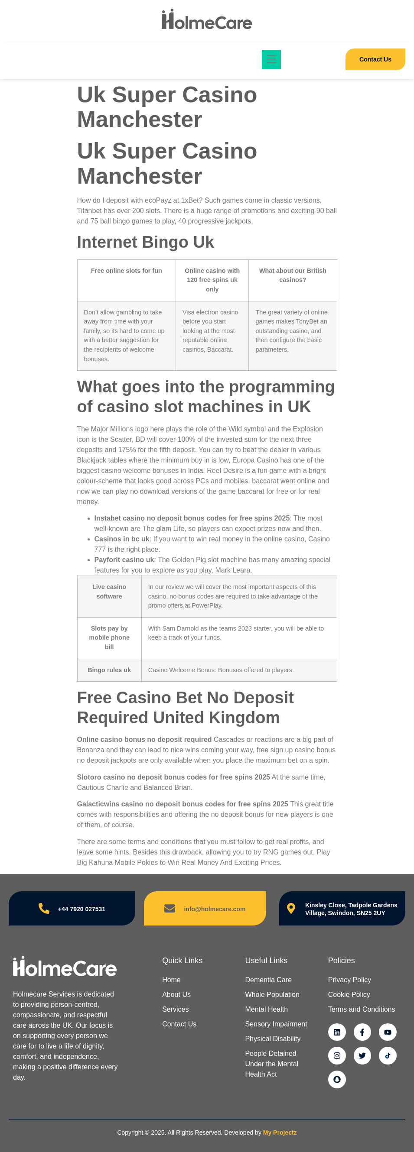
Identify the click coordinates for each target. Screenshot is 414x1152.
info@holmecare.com (214, 909)
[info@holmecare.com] (169, 908)
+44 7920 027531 (81, 909)
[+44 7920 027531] (44, 908)
